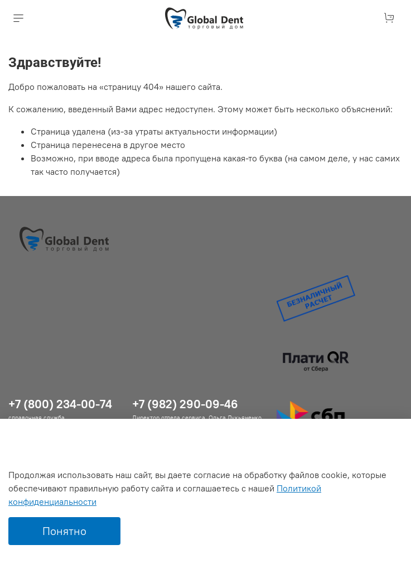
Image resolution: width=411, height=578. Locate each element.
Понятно (64, 531)
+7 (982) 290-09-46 (185, 404)
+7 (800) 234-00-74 (60, 404)
